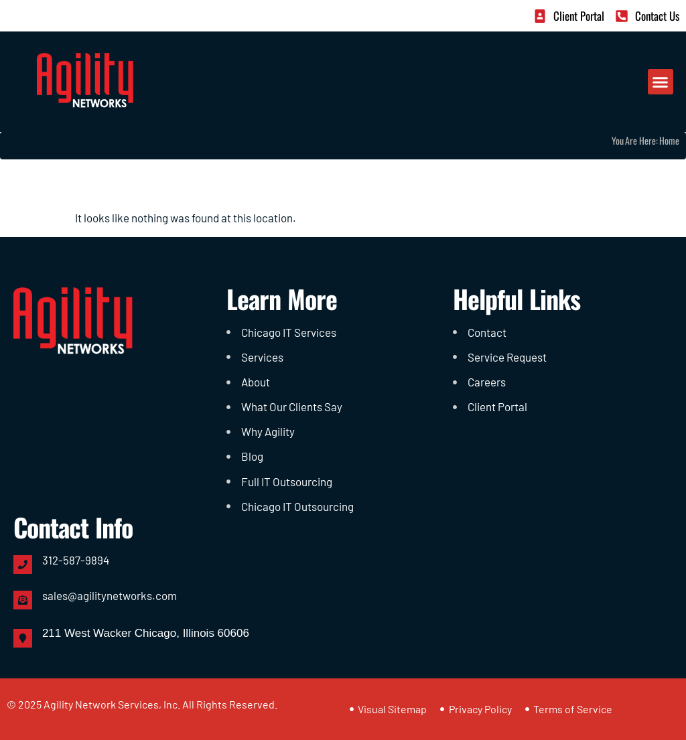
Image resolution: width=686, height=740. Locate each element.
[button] (660, 81)
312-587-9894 (75, 560)
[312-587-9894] (22, 564)
